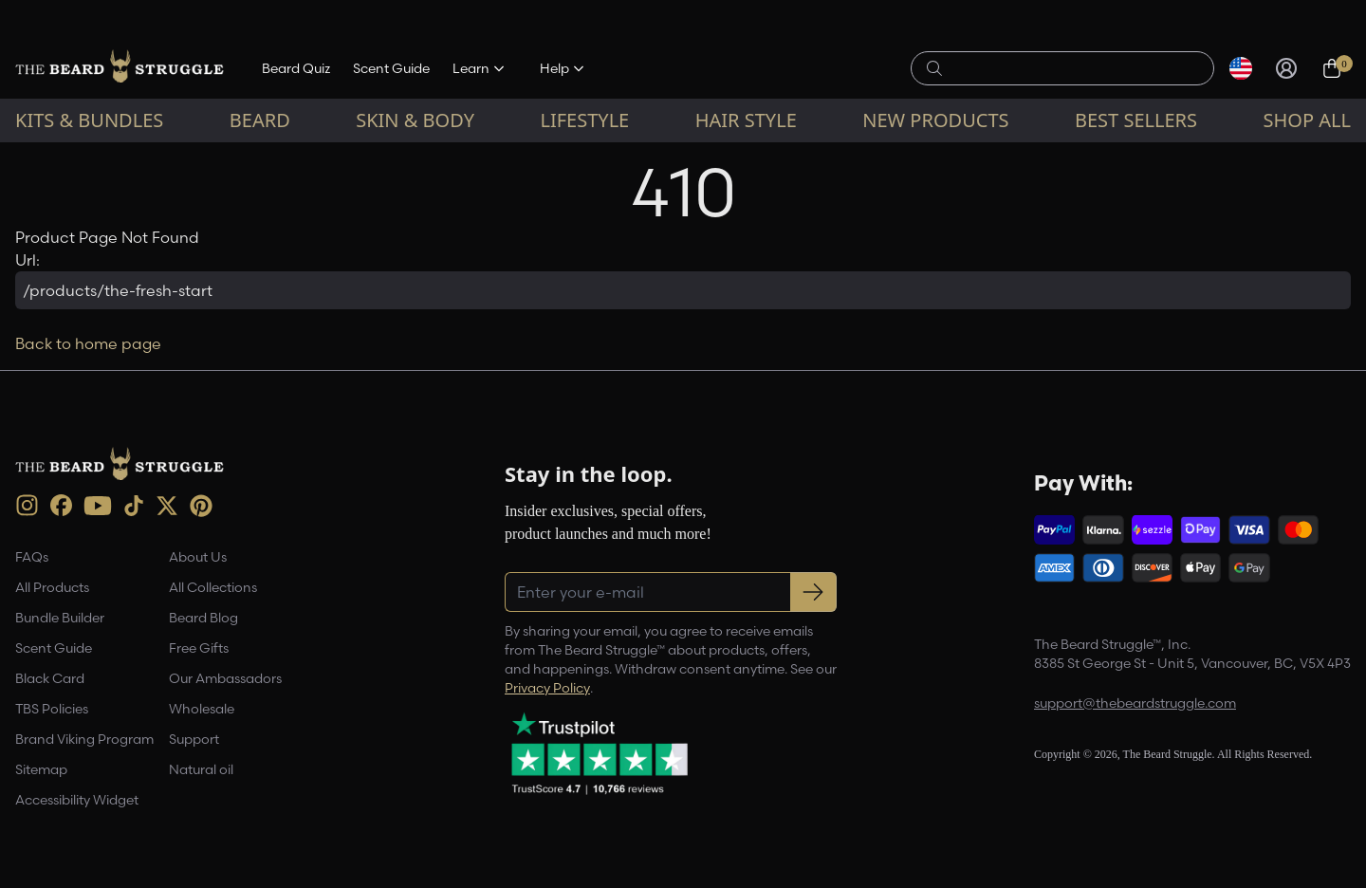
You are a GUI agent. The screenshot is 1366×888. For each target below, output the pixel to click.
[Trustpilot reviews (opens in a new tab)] (599, 753)
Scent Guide (391, 68)
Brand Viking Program (84, 739)
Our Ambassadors (225, 678)
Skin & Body (415, 120)
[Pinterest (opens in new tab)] (201, 505)
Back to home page (88, 343)
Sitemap (41, 769)
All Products (52, 587)
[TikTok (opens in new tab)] (133, 505)
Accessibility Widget (76, 799)
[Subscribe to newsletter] (813, 592)
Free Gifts (199, 648)
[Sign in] (1286, 68)
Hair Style (746, 120)
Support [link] (194, 739)
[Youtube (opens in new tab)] (97, 505)
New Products (935, 120)
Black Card (49, 678)
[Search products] (1072, 68)
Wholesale (201, 708)
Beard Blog (203, 617)
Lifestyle (584, 120)
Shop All (1307, 120)
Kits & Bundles (89, 120)
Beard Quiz (296, 68)
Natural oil (201, 769)
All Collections (213, 587)
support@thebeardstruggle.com (1135, 703)
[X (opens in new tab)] (167, 505)
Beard (260, 120)
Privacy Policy (547, 687)
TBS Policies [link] (51, 708)
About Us (198, 556)
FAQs (31, 556)
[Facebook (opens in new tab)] (61, 505)
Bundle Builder (59, 617)
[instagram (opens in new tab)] (27, 505)
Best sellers (1136, 120)
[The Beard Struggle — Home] (119, 68)
